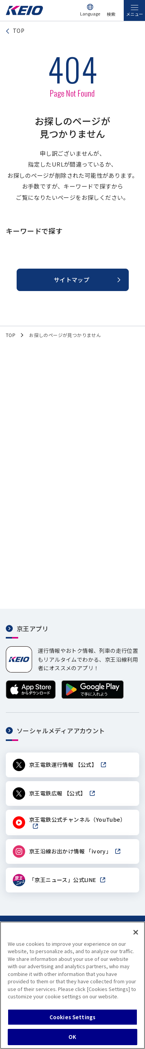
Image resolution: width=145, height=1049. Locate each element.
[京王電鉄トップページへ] (24, 13)
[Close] (135, 932)
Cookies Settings (72, 1017)
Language (90, 13)
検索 (111, 14)
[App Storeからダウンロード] (31, 697)
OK (72, 1036)
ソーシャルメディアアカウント (61, 730)
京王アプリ (32, 628)
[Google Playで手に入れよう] (92, 697)
